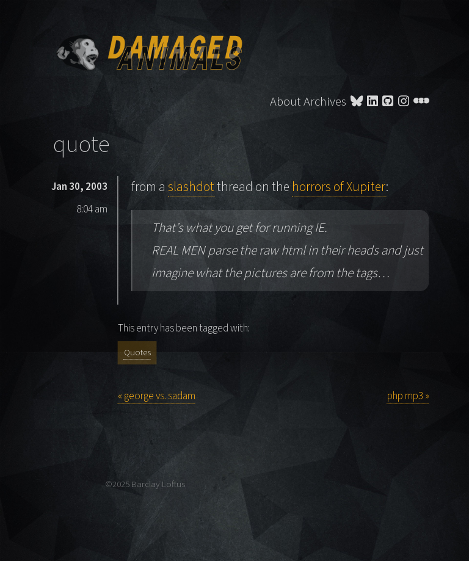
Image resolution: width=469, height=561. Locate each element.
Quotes (137, 352)
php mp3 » (408, 396)
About (285, 101)
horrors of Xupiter (339, 187)
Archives (325, 101)
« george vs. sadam (156, 396)
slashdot (191, 187)
